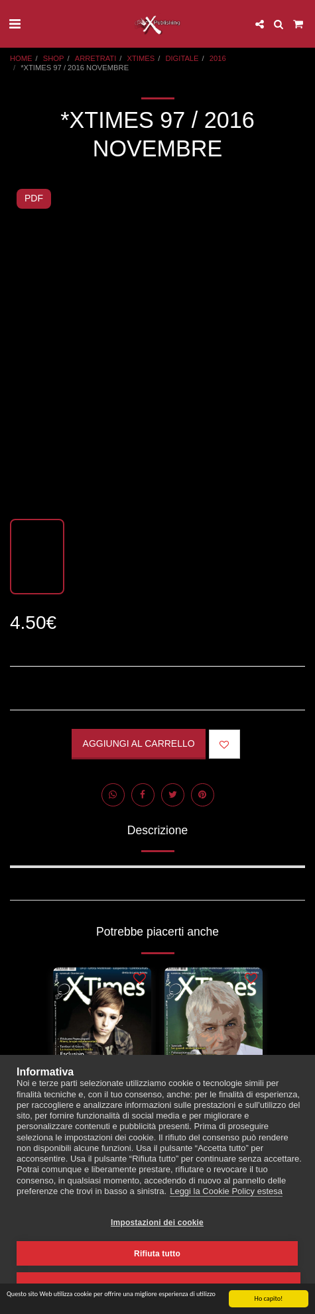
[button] (14, 24)
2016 (218, 58)
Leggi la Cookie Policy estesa (226, 1191)
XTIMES (141, 58)
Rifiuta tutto (157, 1253)
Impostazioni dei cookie (157, 1222)
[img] (102, 1032)
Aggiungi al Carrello (139, 743)
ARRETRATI (96, 58)
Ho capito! (269, 1299)
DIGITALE (181, 58)
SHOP (53, 58)
